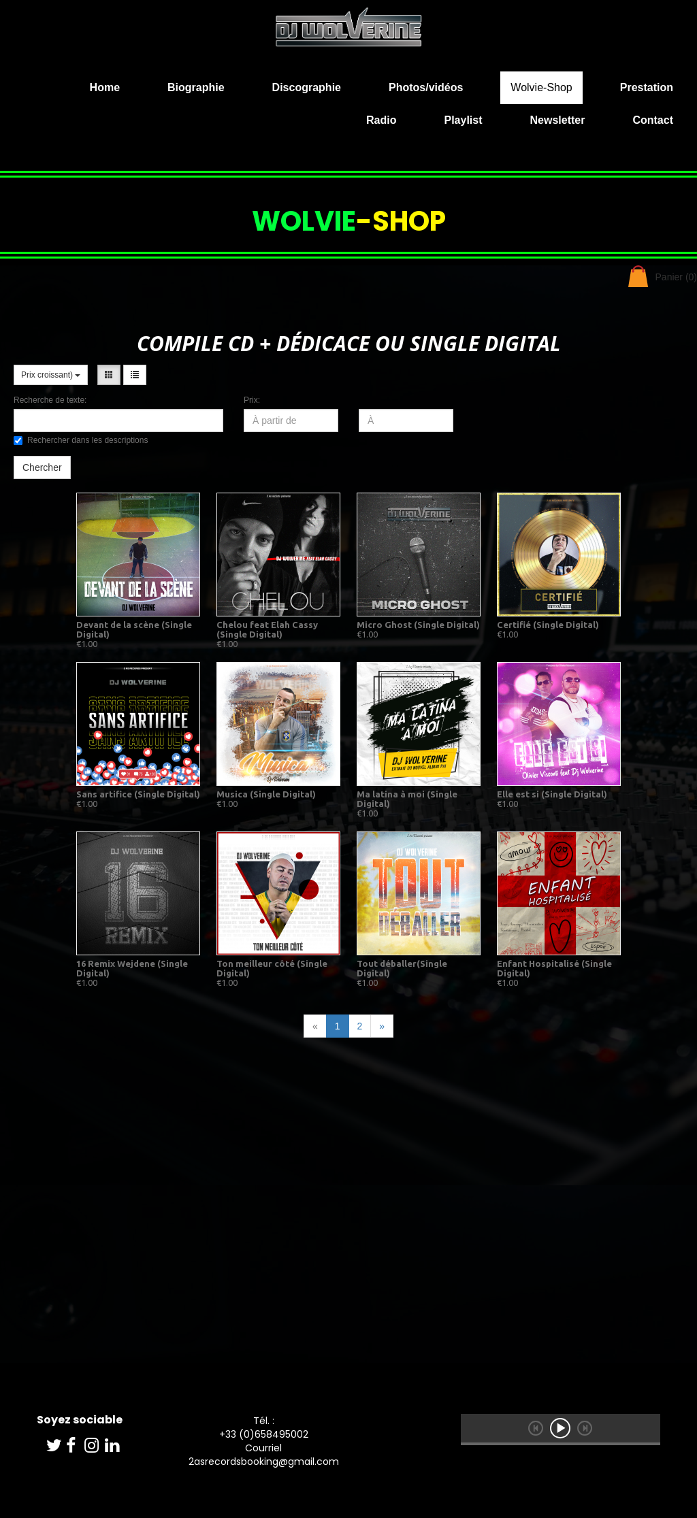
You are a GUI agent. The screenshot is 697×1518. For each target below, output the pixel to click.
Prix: (252, 400)
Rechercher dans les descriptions (81, 440)
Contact (652, 120)
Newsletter (557, 120)
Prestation (646, 87)
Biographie (196, 87)
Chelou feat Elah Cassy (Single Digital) (267, 629)
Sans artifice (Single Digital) (138, 794)
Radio (381, 120)
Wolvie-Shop (541, 87)
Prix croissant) (50, 375)
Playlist (463, 120)
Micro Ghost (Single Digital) (418, 624)
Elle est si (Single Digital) (552, 794)
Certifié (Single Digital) (548, 624)
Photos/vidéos (426, 87)
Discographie (306, 87)
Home (105, 87)
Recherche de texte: (50, 400)
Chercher (42, 467)
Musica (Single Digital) (266, 794)
